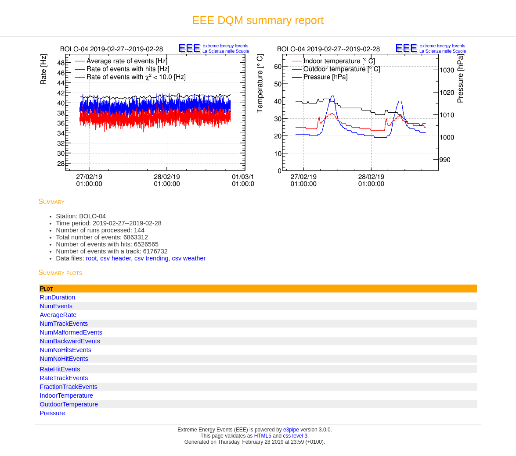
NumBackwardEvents (70, 341)
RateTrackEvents (64, 377)
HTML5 (262, 436)
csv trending (151, 258)
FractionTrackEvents (68, 386)
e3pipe (291, 430)
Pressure (52, 413)
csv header (115, 258)
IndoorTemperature (67, 395)
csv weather (189, 258)
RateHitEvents (60, 369)
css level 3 (295, 436)
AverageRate (58, 314)
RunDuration (58, 297)
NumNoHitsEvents (66, 349)
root (91, 258)
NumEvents (56, 306)
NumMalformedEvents (71, 332)
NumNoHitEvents (64, 358)
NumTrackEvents (64, 323)
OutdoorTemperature (69, 404)
